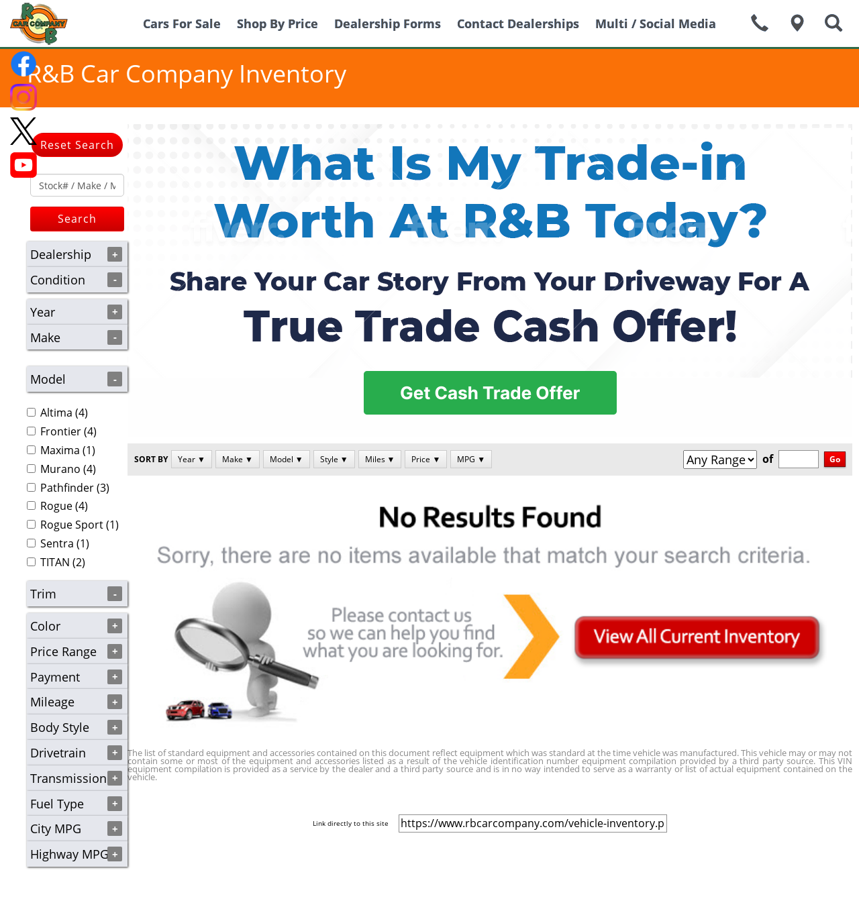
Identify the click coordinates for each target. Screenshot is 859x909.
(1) (61, 450)
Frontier (60, 431)
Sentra (57, 543)
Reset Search (77, 145)
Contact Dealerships (518, 23)
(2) (56, 562)
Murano (60, 469)
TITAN (55, 562)
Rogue (56, 505)
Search (77, 218)
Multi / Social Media (655, 23)
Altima (56, 412)
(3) (68, 487)
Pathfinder (67, 487)
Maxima (60, 450)
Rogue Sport (71, 524)
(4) (57, 412)
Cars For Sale (182, 23)
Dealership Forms (387, 23)
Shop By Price (277, 23)
